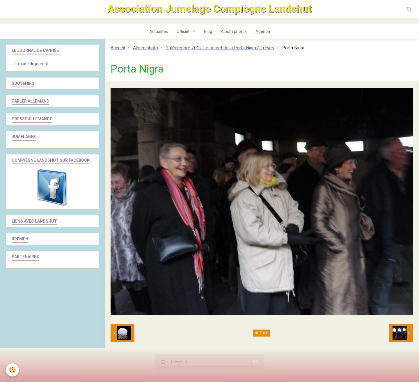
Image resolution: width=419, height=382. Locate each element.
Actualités (158, 31)
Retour (262, 333)
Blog (208, 31)
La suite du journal (31, 64)
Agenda (262, 31)
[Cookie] (12, 369)
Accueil (118, 48)
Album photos (234, 31)
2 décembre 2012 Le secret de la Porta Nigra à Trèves (220, 48)
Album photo (145, 48)
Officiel (183, 31)
